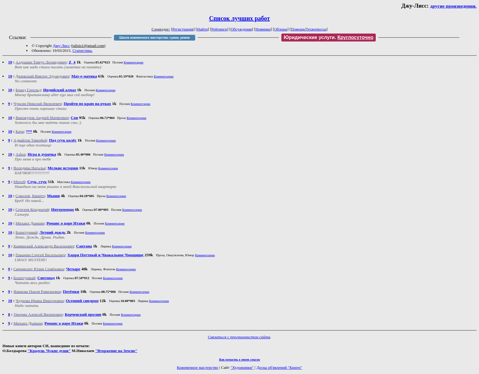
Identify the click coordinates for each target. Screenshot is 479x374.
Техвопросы (316, 29)
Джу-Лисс (61, 45)
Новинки (262, 29)
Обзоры (280, 29)
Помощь (298, 29)
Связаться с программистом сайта (239, 337)
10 (10, 62)
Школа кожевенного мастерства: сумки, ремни (154, 37)
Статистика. (82, 50)
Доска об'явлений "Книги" (279, 367)
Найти (202, 29)
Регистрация (182, 29)
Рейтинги (219, 29)
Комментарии (134, 62)
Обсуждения (241, 29)
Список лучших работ (239, 18)
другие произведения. (453, 6)
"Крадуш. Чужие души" (49, 350)
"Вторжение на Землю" (116, 350)
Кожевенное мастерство (197, 367)
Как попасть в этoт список (239, 359)
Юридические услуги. (329, 37)
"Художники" (242, 367)
